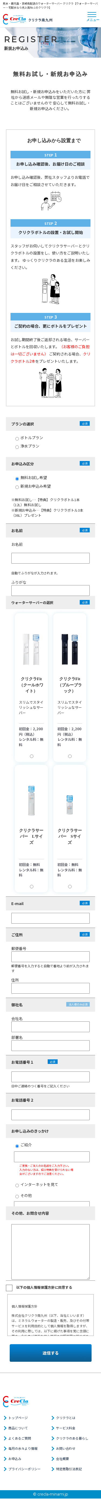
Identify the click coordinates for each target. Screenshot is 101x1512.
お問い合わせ (65, 1448)
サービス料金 (65, 1428)
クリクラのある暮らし (72, 1438)
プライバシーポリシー (24, 1468)
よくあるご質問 (19, 1438)
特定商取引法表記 (69, 1468)
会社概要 (62, 1458)
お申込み (14, 1458)
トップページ (18, 1417)
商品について (18, 1428)
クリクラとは (65, 1417)
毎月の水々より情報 (22, 1448)
